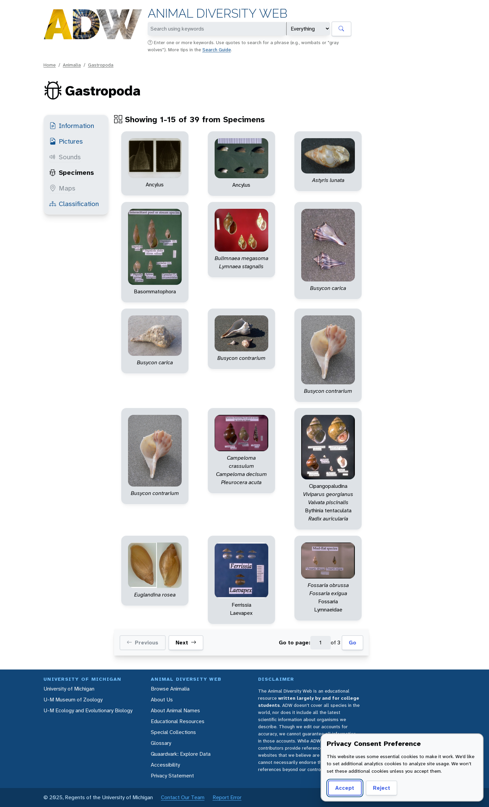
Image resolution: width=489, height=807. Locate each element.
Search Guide (216, 50)
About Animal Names (175, 710)
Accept (344, 787)
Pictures (66, 141)
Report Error (227, 797)
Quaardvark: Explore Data (181, 753)
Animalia (72, 65)
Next (186, 643)
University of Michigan (68, 688)
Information (71, 126)
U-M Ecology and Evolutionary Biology (87, 710)
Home (49, 65)
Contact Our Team (182, 797)
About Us (162, 699)
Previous (142, 643)
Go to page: (294, 642)
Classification (74, 204)
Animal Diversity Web (217, 13)
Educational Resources (177, 721)
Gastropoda (100, 65)
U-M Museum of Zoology (73, 699)
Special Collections (173, 732)
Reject (381, 787)
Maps (62, 188)
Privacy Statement (172, 775)
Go (352, 642)
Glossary (161, 743)
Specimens (71, 172)
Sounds (65, 157)
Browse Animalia (170, 688)
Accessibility (165, 764)
